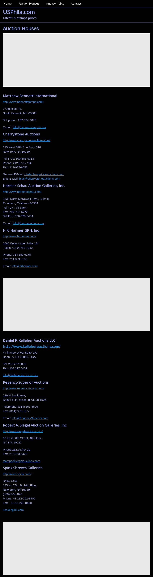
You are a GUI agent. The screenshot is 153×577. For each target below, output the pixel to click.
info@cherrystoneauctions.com (44, 174)
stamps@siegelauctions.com (21, 461)
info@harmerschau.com (28, 223)
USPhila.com (19, 12)
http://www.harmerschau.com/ (22, 191)
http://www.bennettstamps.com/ (23, 101)
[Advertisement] (76, 60)
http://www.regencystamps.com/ (23, 388)
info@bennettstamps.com (29, 127)
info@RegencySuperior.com (30, 418)
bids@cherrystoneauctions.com (39, 178)
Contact (76, 3)
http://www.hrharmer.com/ (19, 236)
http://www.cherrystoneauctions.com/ (26, 140)
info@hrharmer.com (25, 266)
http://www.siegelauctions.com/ (23, 431)
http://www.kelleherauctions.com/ (31, 346)
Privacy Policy (55, 3)
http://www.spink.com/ (17, 474)
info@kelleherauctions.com (20, 375)
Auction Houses (29, 3)
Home (7, 3)
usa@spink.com (13, 509)
